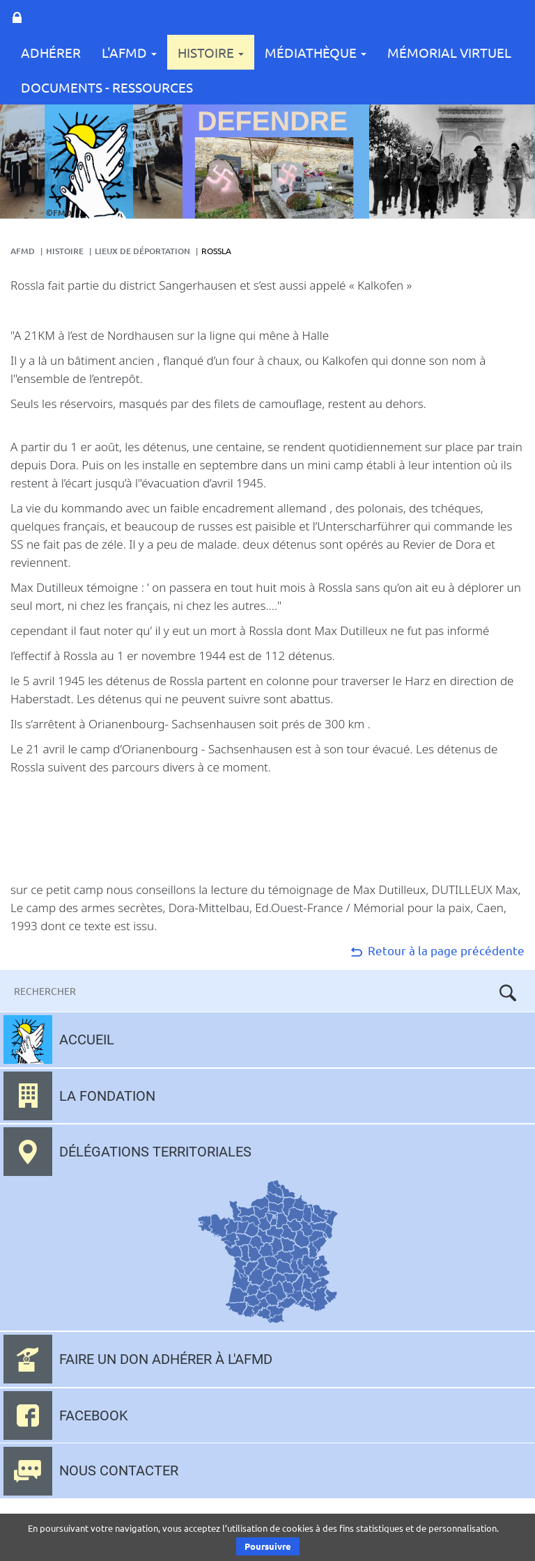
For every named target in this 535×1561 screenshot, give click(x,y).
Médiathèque (315, 52)
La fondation (107, 1096)
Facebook (93, 1415)
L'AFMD (129, 52)
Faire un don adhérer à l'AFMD (165, 1359)
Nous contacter (118, 1470)
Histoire (211, 52)
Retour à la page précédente (436, 950)
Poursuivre (268, 1546)
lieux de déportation (142, 251)
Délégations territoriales (155, 1151)
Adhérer (51, 52)
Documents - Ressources (107, 87)
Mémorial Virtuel (449, 52)
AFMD (22, 251)
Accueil (86, 1039)
